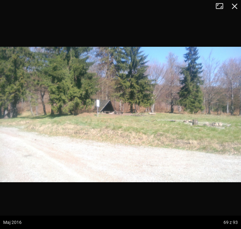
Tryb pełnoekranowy (222, 6)
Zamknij (234, 6)
